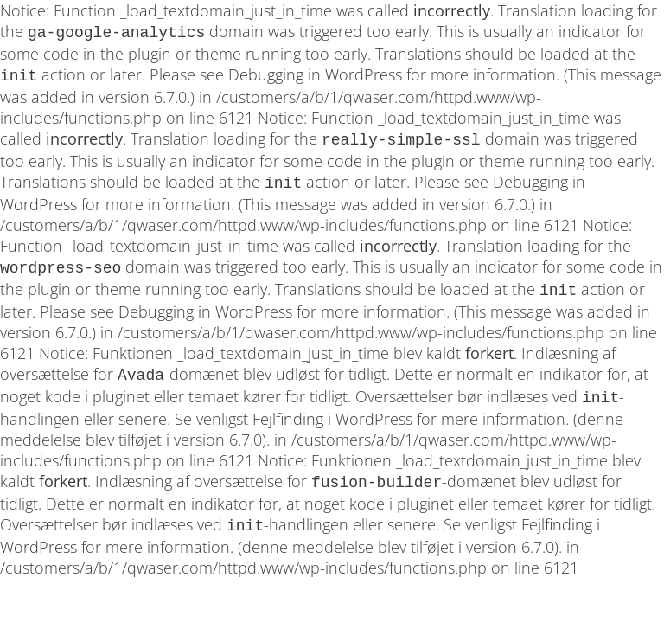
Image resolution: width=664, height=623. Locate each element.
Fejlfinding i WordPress (332, 405)
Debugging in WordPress (315, 72)
